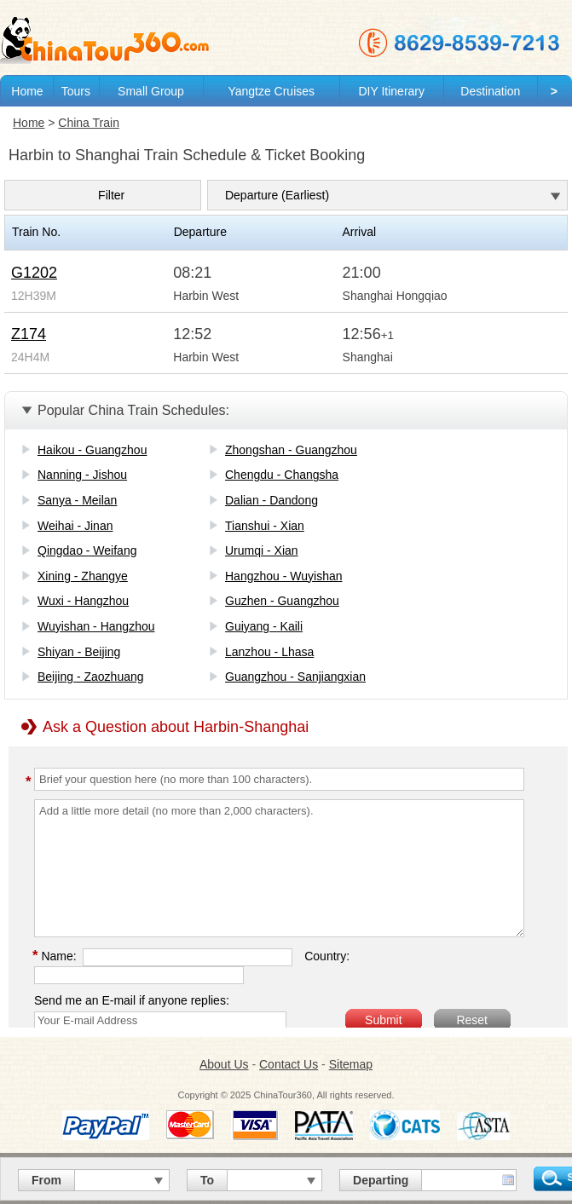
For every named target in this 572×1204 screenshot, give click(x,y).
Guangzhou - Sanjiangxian (295, 676)
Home (27, 91)
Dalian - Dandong (271, 500)
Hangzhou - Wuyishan (283, 576)
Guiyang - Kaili (264, 626)
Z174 (28, 334)
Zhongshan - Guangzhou (291, 450)
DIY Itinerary (391, 91)
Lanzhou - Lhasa (269, 652)
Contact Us (288, 1064)
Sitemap (351, 1064)
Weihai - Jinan (75, 526)
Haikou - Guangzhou (92, 450)
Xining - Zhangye (83, 576)
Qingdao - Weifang (87, 550)
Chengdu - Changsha (281, 474)
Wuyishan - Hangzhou (96, 626)
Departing (380, 1180)
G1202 (34, 272)
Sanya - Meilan (77, 500)
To (207, 1180)
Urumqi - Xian (261, 550)
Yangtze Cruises (271, 91)
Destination (490, 91)
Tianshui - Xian (264, 526)
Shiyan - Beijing (79, 652)
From (46, 1180)
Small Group (151, 91)
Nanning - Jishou (82, 474)
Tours (75, 91)
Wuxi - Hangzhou (83, 601)
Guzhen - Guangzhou (282, 601)
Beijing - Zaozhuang (91, 676)
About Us (224, 1064)
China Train (88, 123)
